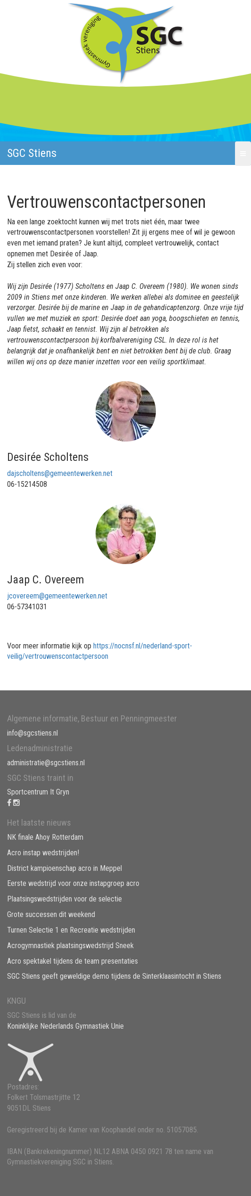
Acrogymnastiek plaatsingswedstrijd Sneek (70, 945)
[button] (243, 153)
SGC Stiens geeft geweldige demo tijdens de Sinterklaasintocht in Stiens (114, 976)
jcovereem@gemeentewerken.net (57, 595)
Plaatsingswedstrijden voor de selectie (64, 898)
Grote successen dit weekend (51, 914)
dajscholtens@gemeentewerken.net (60, 473)
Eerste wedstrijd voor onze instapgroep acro (73, 883)
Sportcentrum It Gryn (38, 791)
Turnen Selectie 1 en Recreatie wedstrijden (71, 930)
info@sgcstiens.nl (32, 733)
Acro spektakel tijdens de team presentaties (72, 961)
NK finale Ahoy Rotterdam (45, 837)
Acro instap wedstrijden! (43, 852)
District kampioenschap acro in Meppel (64, 868)
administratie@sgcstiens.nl (46, 762)
